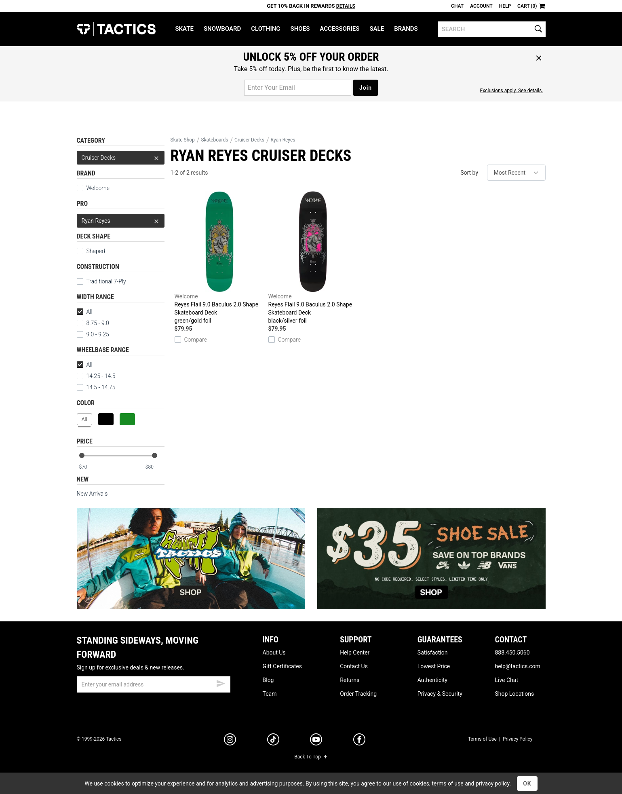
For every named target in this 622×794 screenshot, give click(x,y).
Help (505, 6)
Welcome (93, 188)
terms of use (447, 783)
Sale (376, 28)
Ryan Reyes (121, 221)
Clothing (265, 28)
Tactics (116, 29)
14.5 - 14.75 (96, 387)
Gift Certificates (282, 666)
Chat (457, 6)
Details (345, 6)
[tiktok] (273, 740)
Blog (268, 680)
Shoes (300, 28)
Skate (184, 28)
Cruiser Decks (121, 158)
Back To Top (310, 757)
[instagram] (230, 740)
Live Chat (506, 680)
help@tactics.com (517, 666)
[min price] (88, 467)
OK (527, 783)
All (85, 311)
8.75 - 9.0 (93, 323)
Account (481, 6)
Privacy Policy (518, 739)
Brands (406, 28)
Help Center (354, 652)
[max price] (154, 467)
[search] (492, 29)
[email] (153, 684)
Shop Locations (514, 694)
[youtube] (316, 741)
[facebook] (359, 741)
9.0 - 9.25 (93, 334)
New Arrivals (92, 493)
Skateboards (214, 140)
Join (365, 87)
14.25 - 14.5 (96, 376)
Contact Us (354, 666)
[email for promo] (297, 88)
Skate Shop (183, 140)
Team (270, 694)
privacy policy (493, 783)
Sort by (469, 172)
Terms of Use (482, 739)
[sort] (516, 173)
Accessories (339, 28)
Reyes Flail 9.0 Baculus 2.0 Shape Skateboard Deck (219, 258)
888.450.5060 (512, 652)
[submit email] (221, 682)
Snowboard (222, 28)
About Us (274, 652)
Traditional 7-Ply (101, 281)
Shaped (91, 251)
